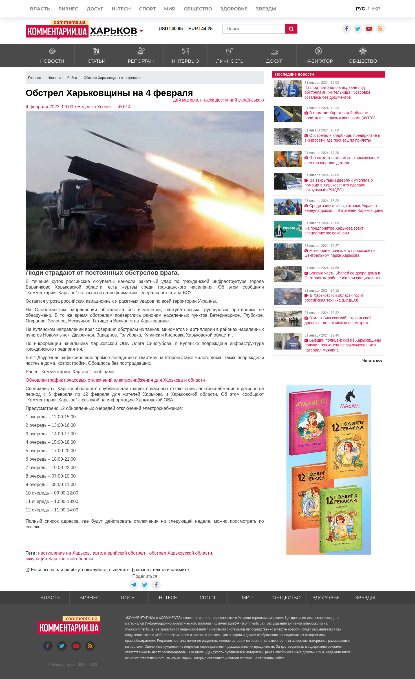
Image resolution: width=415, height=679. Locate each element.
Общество (286, 597)
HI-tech (168, 597)
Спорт (208, 597)
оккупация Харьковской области (59, 558)
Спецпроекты (325, 9)
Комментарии (63, 665)
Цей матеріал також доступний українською (218, 100)
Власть (49, 597)
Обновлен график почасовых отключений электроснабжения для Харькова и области (115, 380)
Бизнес (89, 597)
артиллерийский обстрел (119, 553)
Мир (247, 597)
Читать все (372, 360)
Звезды (365, 597)
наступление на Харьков (64, 553)
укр (376, 8)
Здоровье (326, 597)
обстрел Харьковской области (180, 553)
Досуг (129, 597)
